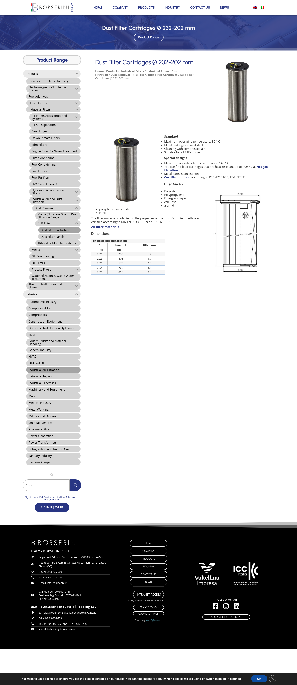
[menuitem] (255, 7)
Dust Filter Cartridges (162, 75)
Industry (172, 7)
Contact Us (200, 7)
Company (120, 7)
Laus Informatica (154, 656)
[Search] (75, 519)
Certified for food (177, 177)
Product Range (148, 36)
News (224, 7)
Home (98, 7)
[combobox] (46, 519)
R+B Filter (139, 75)
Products (146, 7)
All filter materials (105, 227)
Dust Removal (120, 75)
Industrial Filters (132, 71)
